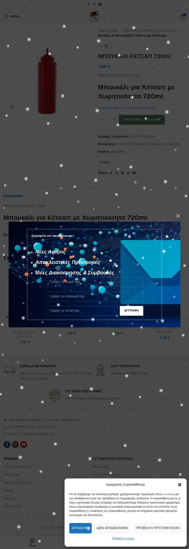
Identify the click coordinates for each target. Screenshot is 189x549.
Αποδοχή (80, 528)
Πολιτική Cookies (123, 538)
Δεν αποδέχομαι (112, 528)
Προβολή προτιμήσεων (157, 528)
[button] (179, 484)
